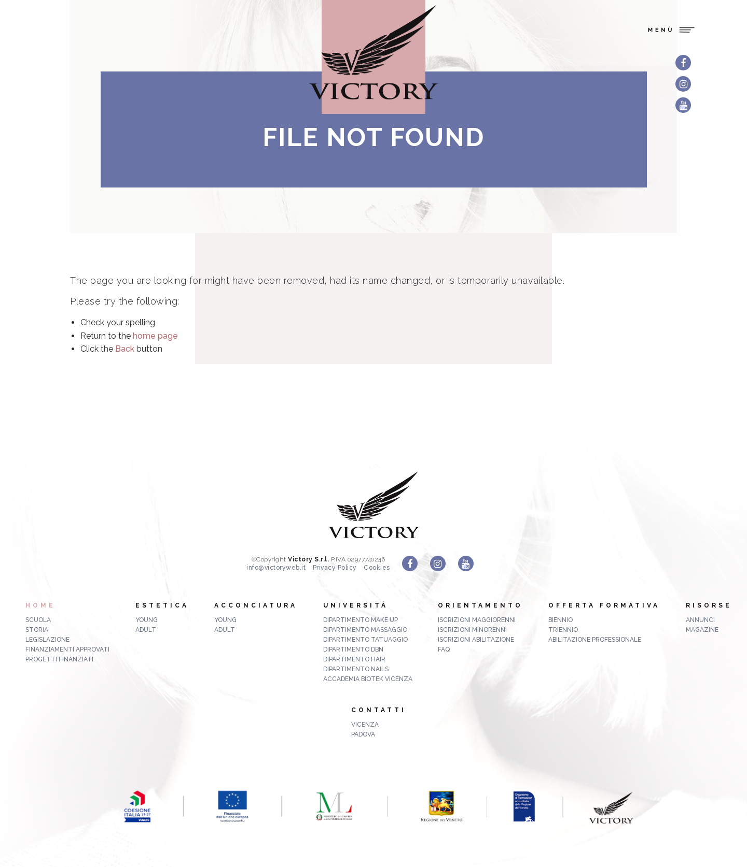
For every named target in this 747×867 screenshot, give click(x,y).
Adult (145, 629)
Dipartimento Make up (360, 620)
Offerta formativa (604, 605)
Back (124, 349)
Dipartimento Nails (356, 669)
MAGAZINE (702, 629)
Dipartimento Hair (354, 659)
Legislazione (47, 639)
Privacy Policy (335, 567)
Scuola (38, 620)
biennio (560, 620)
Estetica (162, 605)
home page (155, 336)
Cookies (377, 567)
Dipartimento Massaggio (365, 629)
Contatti (378, 710)
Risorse (709, 605)
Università (355, 605)
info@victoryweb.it (276, 567)
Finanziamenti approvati (67, 649)
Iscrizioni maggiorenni (477, 620)
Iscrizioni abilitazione (476, 639)
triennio (563, 629)
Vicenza (365, 724)
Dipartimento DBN (353, 649)
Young (146, 620)
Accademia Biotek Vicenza (367, 679)
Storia (36, 629)
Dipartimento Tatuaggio (365, 639)
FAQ (444, 649)
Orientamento (480, 605)
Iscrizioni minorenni (472, 629)
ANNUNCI (700, 620)
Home (40, 605)
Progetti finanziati (59, 659)
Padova (363, 734)
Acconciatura (255, 605)
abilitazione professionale (594, 639)
